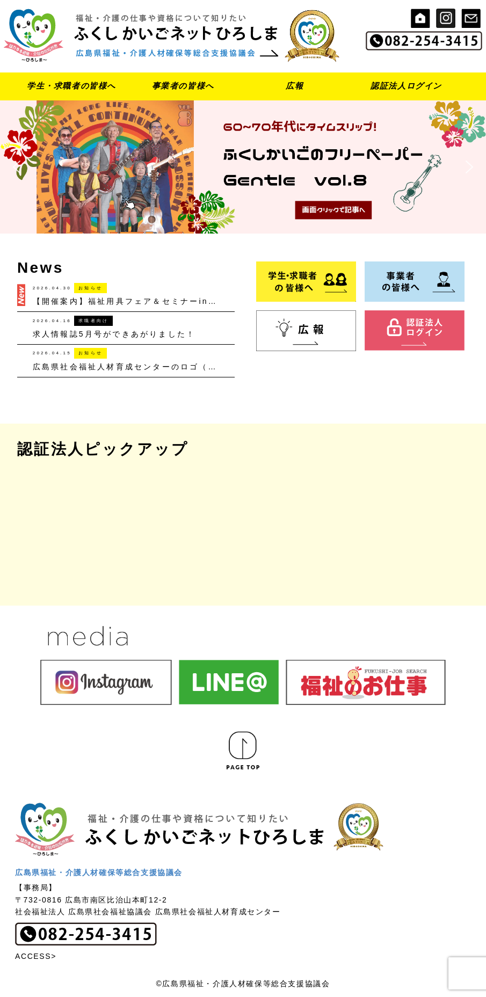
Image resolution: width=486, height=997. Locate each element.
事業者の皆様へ (183, 85)
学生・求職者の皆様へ (71, 85)
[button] (243, 167)
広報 (294, 85)
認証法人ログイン (406, 85)
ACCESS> (35, 956)
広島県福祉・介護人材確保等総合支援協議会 (99, 872)
